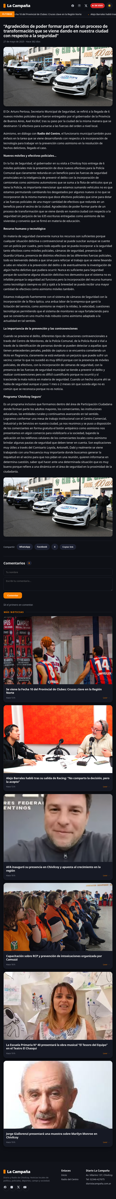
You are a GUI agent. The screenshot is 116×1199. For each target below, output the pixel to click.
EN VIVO (97, 5)
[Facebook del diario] (73, 5)
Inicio (64, 1175)
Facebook (42, 546)
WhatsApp (24, 546)
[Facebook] (6, 1188)
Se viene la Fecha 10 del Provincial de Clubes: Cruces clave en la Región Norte (45, 14)
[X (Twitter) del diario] (86, 5)
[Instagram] (13, 1188)
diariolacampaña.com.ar (98, 1183)
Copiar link (67, 547)
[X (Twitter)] (19, 1188)
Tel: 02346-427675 (95, 1179)
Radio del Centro (69, 1179)
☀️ (109, 5)
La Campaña (16, 5)
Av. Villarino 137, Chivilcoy (99, 1175)
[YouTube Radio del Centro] (26, 1188)
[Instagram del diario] (79, 5)
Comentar (12, 595)
